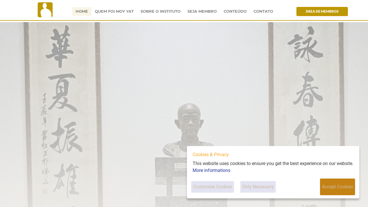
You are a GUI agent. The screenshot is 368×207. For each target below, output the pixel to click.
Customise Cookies (212, 186)
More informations (211, 170)
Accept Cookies (337, 186)
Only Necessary (258, 186)
